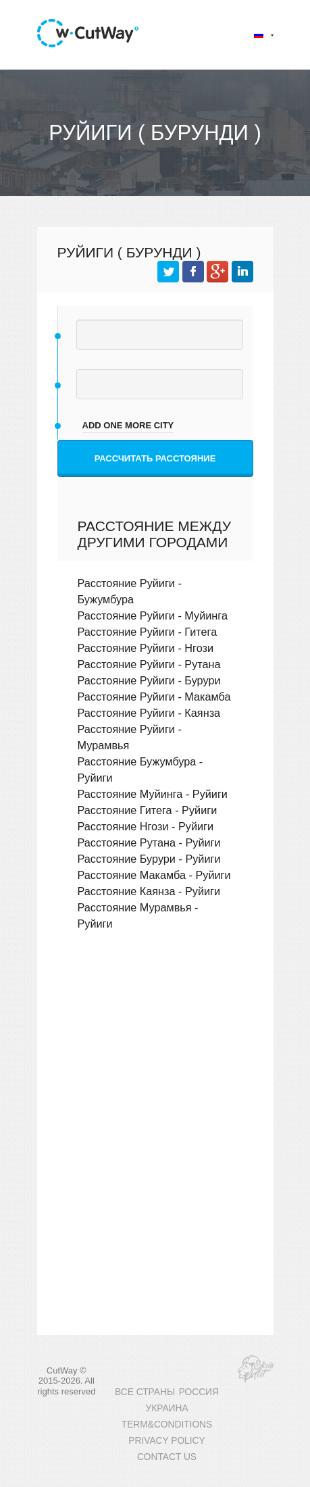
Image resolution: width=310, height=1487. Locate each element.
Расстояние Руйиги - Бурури (149, 680)
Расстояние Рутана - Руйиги (149, 842)
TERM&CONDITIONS (167, 1424)
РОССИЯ (199, 1392)
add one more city (128, 425)
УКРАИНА (166, 1408)
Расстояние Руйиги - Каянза (149, 713)
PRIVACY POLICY (166, 1441)
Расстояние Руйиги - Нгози (146, 648)
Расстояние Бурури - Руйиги (149, 859)
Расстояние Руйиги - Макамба (154, 696)
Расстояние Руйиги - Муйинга (153, 615)
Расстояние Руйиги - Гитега (147, 632)
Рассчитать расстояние (155, 458)
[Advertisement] (155, 1048)
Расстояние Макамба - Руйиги (154, 875)
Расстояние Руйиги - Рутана (149, 664)
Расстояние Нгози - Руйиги (146, 826)
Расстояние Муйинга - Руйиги (153, 794)
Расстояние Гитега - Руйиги (147, 810)
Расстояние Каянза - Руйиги (149, 891)
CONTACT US (167, 1457)
